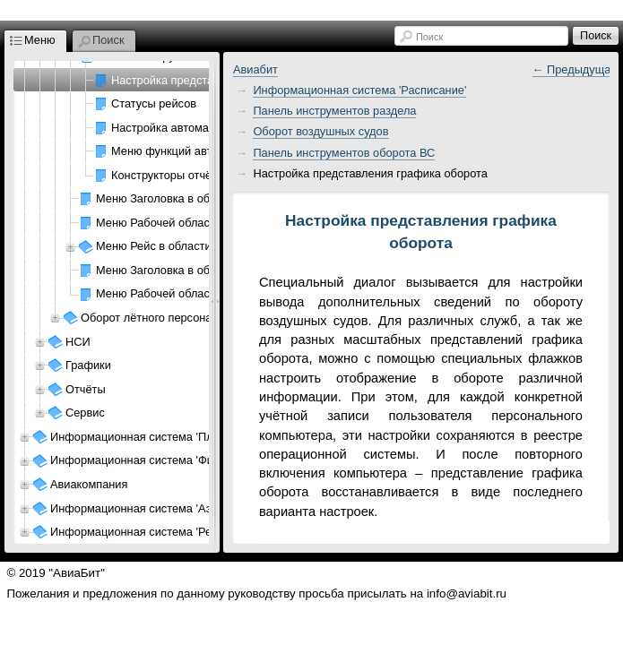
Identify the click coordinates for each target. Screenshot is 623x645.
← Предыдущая (575, 69)
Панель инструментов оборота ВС (344, 152)
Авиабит (255, 69)
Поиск (429, 36)
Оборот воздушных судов (320, 131)
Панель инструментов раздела (334, 110)
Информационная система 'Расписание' (359, 90)
